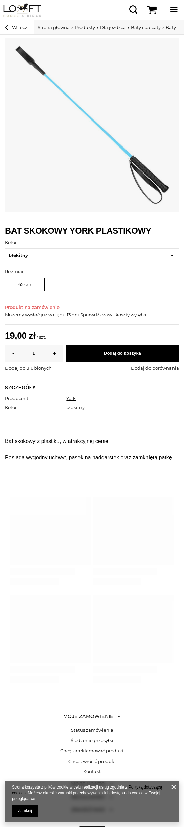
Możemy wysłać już (26, 314)
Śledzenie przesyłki (92, 740)
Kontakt (92, 771)
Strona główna (54, 27)
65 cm (24, 284)
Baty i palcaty (146, 27)
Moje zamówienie (88, 716)
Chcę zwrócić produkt (92, 761)
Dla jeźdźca (113, 27)
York (71, 398)
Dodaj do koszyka (122, 353)
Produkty (85, 27)
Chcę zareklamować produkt (92, 750)
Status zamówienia (92, 730)
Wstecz (16, 28)
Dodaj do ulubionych (28, 368)
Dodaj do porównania (155, 368)
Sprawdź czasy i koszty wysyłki (113, 314)
